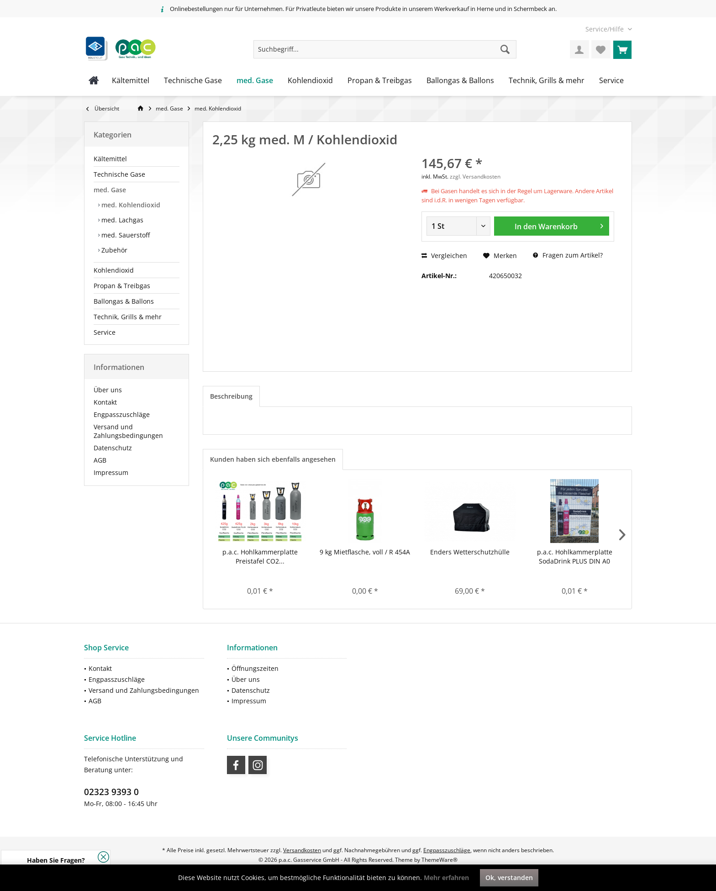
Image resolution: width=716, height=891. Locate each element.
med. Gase (110, 189)
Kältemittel (110, 158)
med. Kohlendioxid (130, 204)
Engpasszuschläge (122, 414)
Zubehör (113, 250)
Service (105, 332)
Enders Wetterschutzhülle (470, 552)
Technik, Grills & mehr (128, 316)
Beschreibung (231, 396)
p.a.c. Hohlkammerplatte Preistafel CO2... (260, 556)
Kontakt (105, 402)
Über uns (108, 389)
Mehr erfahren (446, 877)
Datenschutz (113, 447)
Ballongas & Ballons (124, 301)
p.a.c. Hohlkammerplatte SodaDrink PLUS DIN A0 (574, 556)
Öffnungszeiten (255, 668)
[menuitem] (605, 29)
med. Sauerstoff (125, 235)
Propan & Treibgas (122, 285)
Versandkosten (302, 850)
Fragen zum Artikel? (568, 255)
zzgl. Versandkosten (475, 176)
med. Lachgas (121, 220)
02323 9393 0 (111, 792)
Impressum (111, 472)
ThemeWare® (439, 860)
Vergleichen (444, 255)
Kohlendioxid (114, 270)
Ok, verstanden (509, 877)
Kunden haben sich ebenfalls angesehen (273, 459)
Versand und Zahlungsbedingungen (128, 431)
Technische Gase (119, 174)
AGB (100, 460)
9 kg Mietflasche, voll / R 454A (365, 552)
